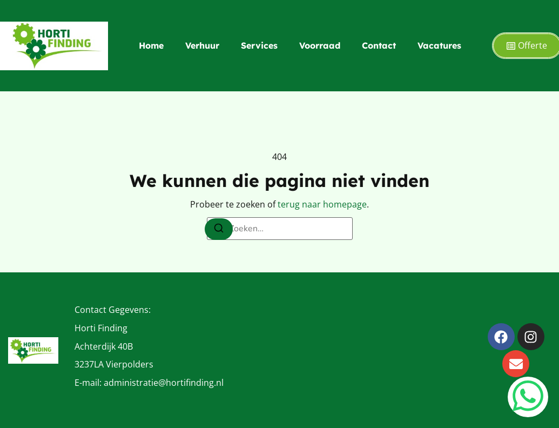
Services (259, 45)
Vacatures (439, 45)
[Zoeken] (219, 229)
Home (151, 45)
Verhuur (202, 45)
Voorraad (319, 45)
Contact (379, 45)
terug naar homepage (322, 204)
